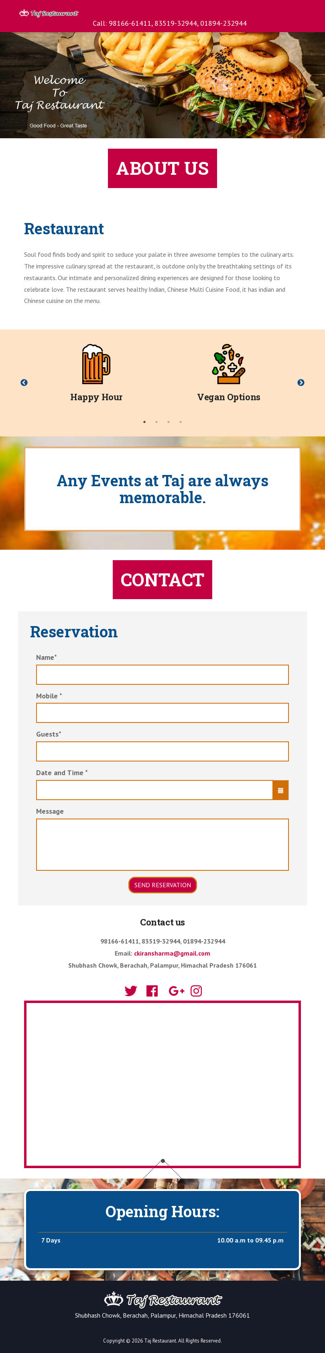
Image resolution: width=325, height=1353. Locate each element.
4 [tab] (181, 422)
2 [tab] (156, 422)
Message (50, 811)
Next (301, 383)
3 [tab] (169, 422)
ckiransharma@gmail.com (172, 953)
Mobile (49, 695)
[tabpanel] (96, 377)
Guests (48, 734)
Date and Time (62, 772)
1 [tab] (144, 422)
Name (46, 657)
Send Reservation (162, 885)
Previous (24, 383)
